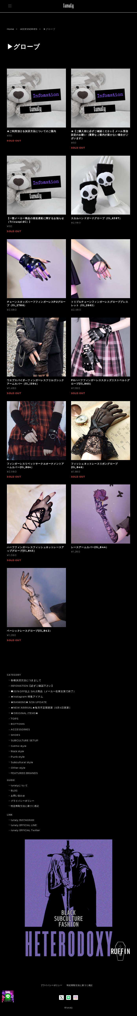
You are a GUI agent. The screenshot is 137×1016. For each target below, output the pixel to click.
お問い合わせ (18, 795)
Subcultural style (22, 762)
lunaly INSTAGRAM (22, 820)
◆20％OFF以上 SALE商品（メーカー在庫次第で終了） (43, 691)
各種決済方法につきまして (26, 680)
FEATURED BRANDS (24, 773)
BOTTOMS (18, 723)
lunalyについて (19, 785)
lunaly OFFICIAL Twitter (25, 830)
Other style (18, 767)
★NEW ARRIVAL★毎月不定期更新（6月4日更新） (41, 707)
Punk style (18, 756)
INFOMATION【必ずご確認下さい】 (32, 685)
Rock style (17, 751)
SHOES (15, 734)
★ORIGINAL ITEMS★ (24, 713)
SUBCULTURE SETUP (24, 740)
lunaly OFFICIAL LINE (24, 825)
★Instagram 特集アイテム (27, 696)
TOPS (14, 718)
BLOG (14, 790)
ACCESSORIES (28, 29)
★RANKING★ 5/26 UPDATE (29, 702)
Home (10, 29)
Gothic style (19, 745)
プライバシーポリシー (22, 800)
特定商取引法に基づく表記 (25, 806)
